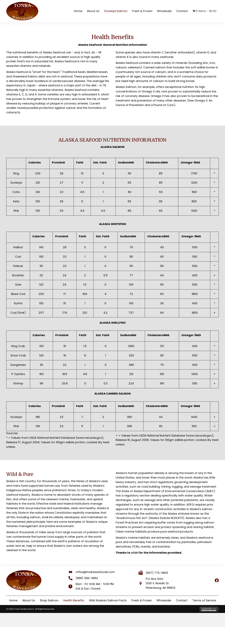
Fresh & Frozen (141, 600)
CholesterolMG (157, 162)
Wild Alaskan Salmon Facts (108, 600)
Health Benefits (73, 600)
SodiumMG (126, 162)
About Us (28, 600)
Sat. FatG (100, 162)
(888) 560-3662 (83, 578)
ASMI (134, 553)
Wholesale (164, 600)
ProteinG (58, 162)
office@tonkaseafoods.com (92, 572)
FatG (79, 162)
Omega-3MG (190, 162)
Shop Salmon (49, 600)
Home (13, 600)
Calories (34, 162)
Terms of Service (204, 600)
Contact (182, 600)
